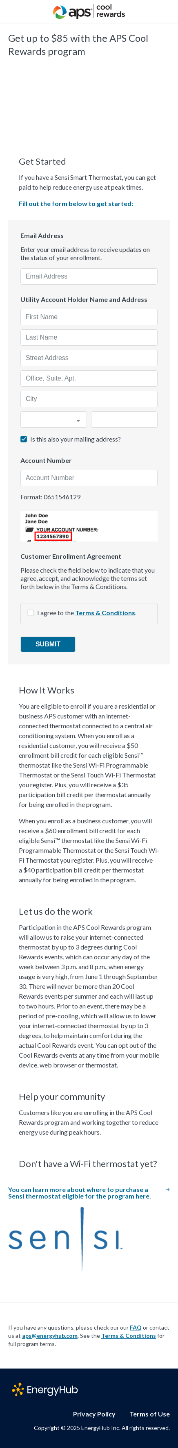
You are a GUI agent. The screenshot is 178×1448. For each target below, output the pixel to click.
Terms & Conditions (105, 612)
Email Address (42, 235)
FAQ (136, 1327)
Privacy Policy (94, 1414)
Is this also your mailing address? (75, 439)
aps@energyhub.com (50, 1335)
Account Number (46, 460)
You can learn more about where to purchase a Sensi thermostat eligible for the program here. (89, 1192)
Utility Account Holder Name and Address (83, 299)
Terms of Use (149, 1414)
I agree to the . (86, 612)
